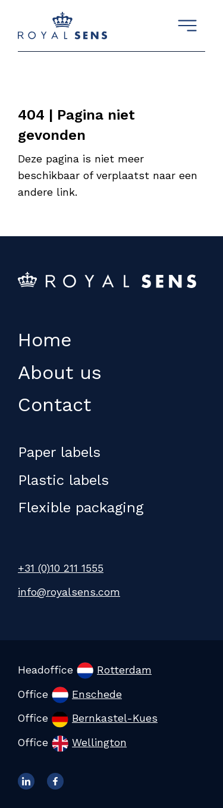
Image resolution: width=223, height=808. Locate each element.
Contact (54, 404)
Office (70, 694)
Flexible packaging (80, 507)
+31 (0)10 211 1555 (60, 568)
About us (60, 372)
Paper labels (59, 452)
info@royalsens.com (69, 592)
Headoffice (85, 670)
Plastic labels (63, 480)
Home (44, 339)
